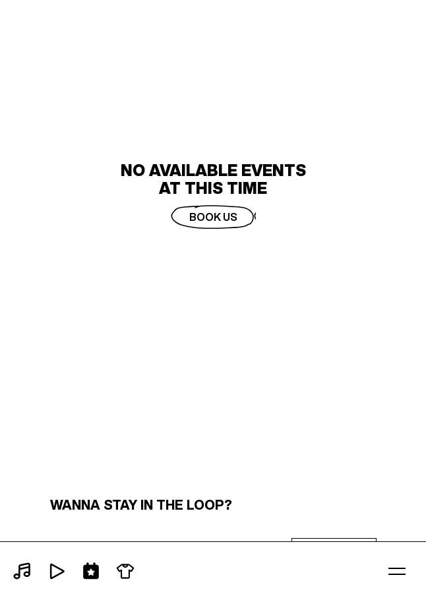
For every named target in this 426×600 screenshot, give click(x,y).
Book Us (213, 217)
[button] (397, 571)
